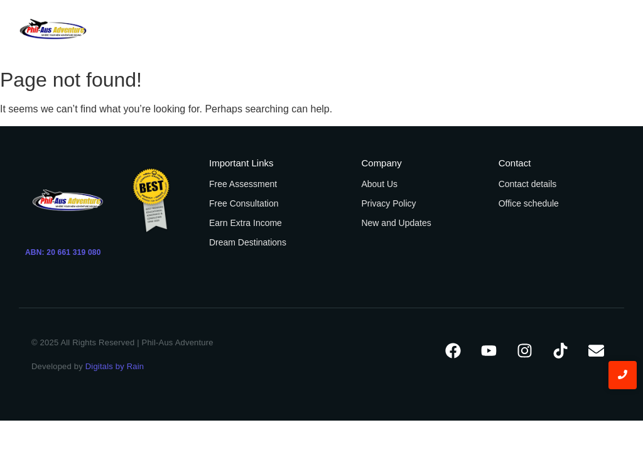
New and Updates (396, 223)
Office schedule (529, 203)
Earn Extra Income (245, 223)
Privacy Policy (388, 203)
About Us (379, 184)
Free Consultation (244, 203)
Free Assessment (243, 184)
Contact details (528, 184)
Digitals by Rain (114, 366)
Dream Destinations (247, 242)
